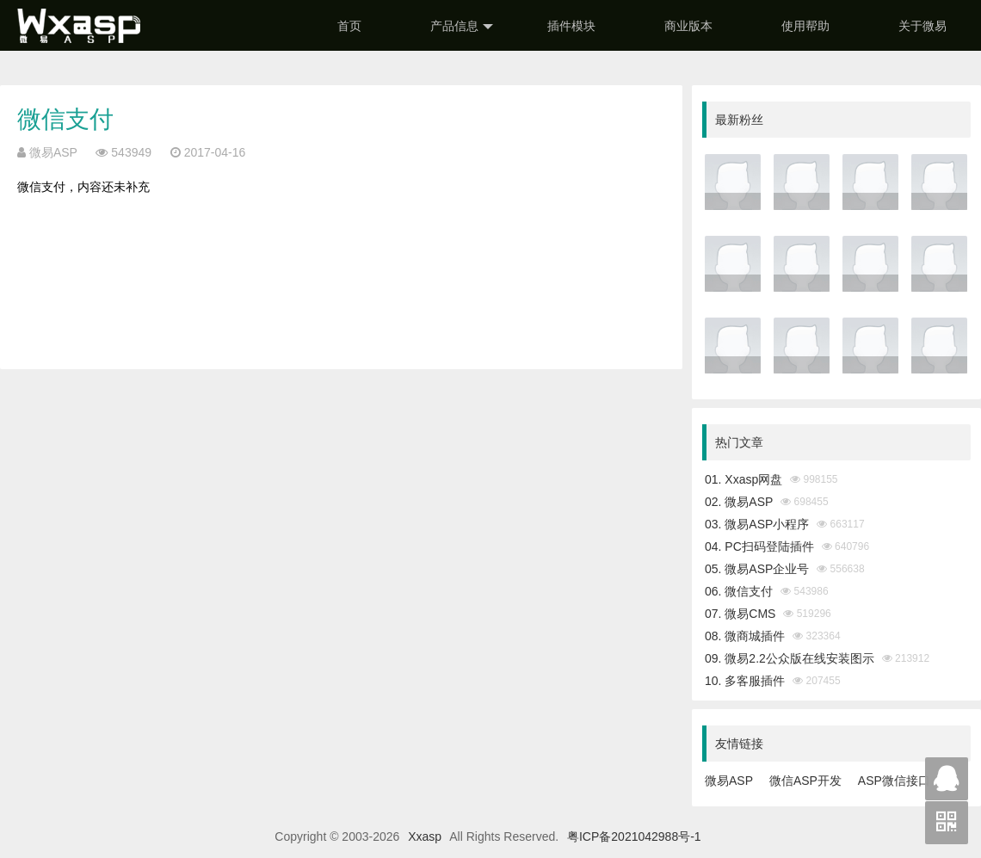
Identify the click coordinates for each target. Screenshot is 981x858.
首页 (349, 26)
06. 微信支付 (739, 591)
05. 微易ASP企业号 (757, 569)
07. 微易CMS (740, 613)
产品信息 (461, 26)
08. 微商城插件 (745, 636)
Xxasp (424, 836)
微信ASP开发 (805, 780)
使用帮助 (805, 26)
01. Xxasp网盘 (743, 479)
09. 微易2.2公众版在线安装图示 (789, 658)
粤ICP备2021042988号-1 (634, 836)
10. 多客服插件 (745, 681)
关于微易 (922, 26)
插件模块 (571, 26)
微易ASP (729, 780)
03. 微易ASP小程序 (757, 524)
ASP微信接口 (894, 780)
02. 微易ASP (739, 502)
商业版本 (688, 26)
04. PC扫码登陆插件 (759, 546)
